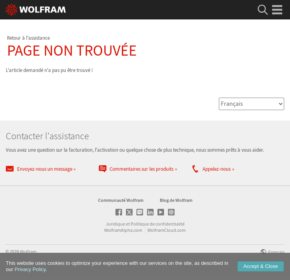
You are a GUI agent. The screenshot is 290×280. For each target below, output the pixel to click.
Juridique (115, 226)
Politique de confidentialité (158, 226)
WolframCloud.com (166, 233)
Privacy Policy (29, 269)
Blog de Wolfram (176, 203)
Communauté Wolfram (120, 203)
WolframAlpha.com (123, 233)
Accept (260, 266)
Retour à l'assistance (28, 38)
